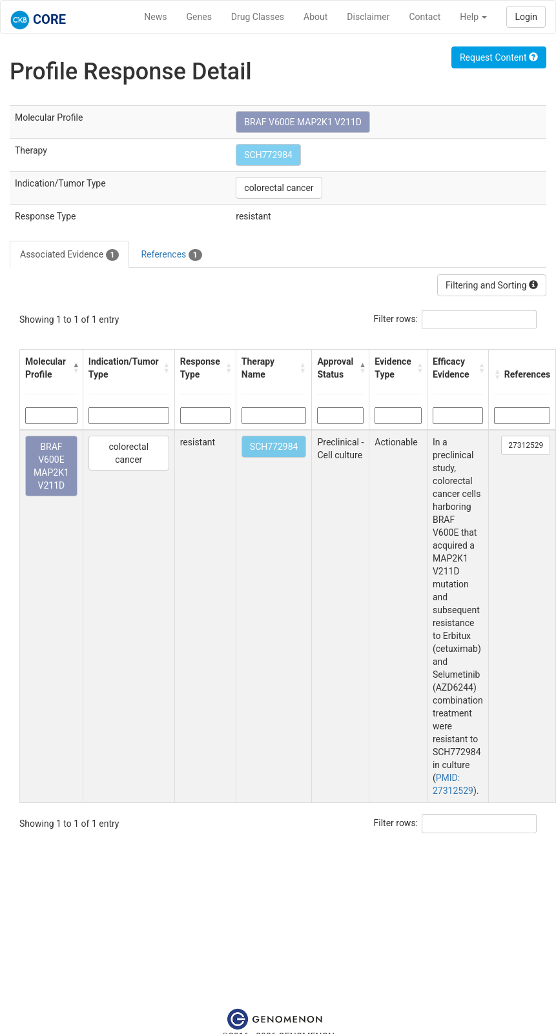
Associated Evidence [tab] (69, 255)
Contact (424, 17)
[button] (74, 367)
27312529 (525, 445)
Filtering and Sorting (492, 285)
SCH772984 (268, 155)
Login (526, 17)
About (315, 17)
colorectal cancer (278, 188)
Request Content (499, 57)
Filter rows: (396, 319)
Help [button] (473, 17)
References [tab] (171, 255)
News (155, 17)
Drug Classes (257, 17)
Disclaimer (368, 17)
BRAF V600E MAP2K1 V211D (303, 122)
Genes (199, 17)
